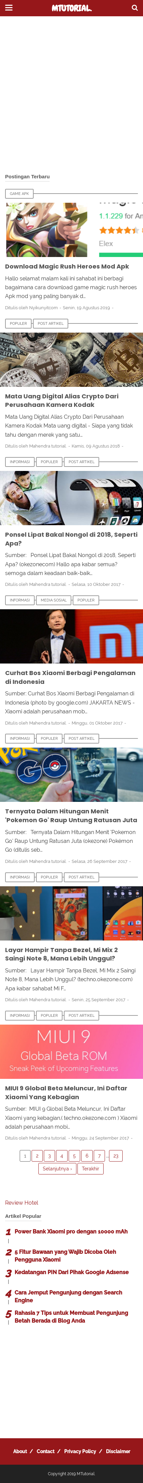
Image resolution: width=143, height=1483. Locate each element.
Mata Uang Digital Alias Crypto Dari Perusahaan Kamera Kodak (62, 400)
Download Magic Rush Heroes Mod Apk (67, 266)
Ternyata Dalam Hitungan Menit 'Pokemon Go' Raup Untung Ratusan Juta (71, 815)
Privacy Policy (80, 1451)
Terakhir (90, 1168)
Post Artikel (51, 323)
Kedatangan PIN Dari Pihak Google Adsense (72, 1272)
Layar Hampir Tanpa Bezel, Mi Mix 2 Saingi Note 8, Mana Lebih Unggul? (61, 954)
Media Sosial (54, 600)
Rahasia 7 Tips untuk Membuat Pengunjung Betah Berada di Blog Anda (71, 1317)
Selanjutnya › (57, 1168)
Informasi (20, 462)
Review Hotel (21, 1203)
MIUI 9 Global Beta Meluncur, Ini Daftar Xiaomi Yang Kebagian (66, 1092)
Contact (45, 1451)
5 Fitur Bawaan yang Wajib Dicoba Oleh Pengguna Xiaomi (65, 1256)
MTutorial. (72, 8)
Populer (18, 323)
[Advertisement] (71, 95)
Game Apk (19, 194)
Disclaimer (118, 1451)
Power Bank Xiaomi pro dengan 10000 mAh (71, 1231)
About (20, 1451)
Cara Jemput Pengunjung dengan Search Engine (68, 1296)
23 (115, 1156)
